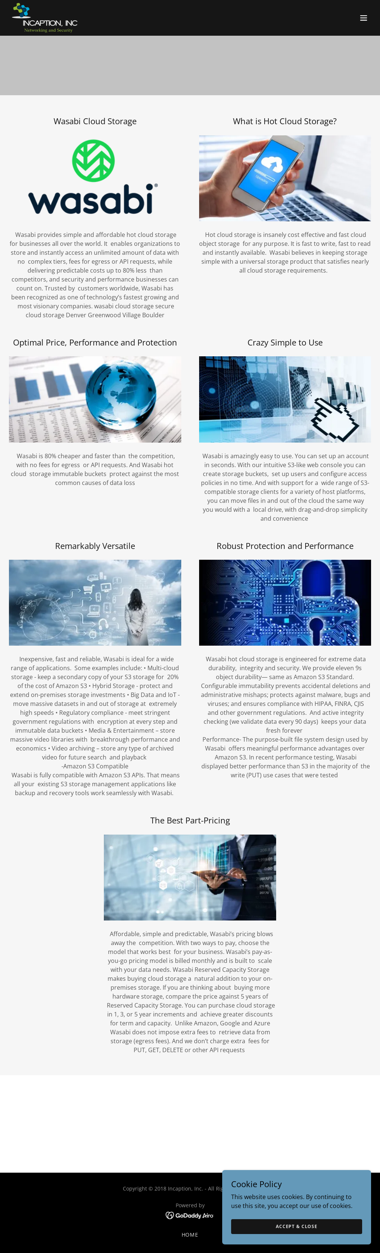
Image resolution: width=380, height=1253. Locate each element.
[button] (363, 17)
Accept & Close (296, 1226)
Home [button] (190, 1234)
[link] (44, 18)
